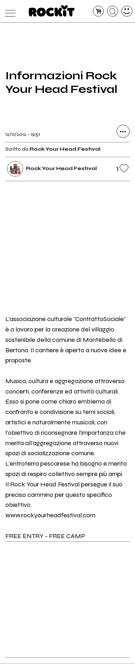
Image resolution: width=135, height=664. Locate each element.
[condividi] (123, 133)
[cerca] (112, 11)
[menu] (8, 11)
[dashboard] (126, 11)
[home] (52, 11)
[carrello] (98, 11)
